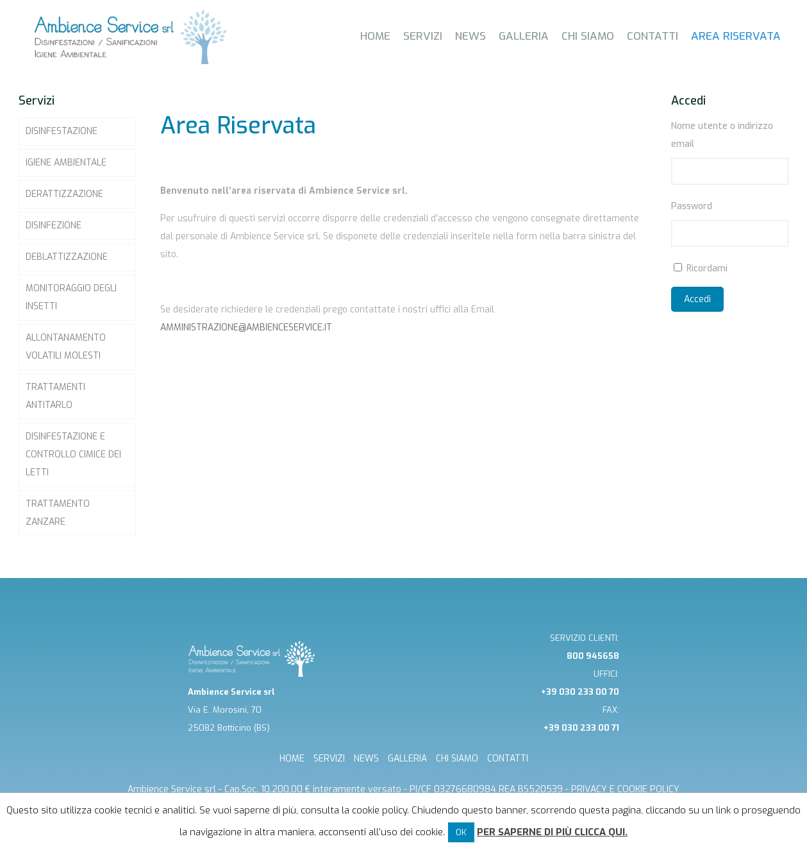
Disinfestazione (61, 131)
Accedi (697, 299)
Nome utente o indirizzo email (722, 135)
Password (691, 206)
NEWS (366, 758)
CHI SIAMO (457, 758)
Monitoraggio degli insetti (71, 297)
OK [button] (461, 832)
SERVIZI (329, 758)
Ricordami (707, 268)
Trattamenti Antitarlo (55, 396)
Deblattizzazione (67, 257)
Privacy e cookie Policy (625, 789)
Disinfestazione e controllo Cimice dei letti (73, 454)
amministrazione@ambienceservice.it (246, 327)
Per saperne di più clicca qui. (552, 832)
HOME (291, 758)
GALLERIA (407, 758)
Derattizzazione (64, 194)
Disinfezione (53, 225)
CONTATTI (507, 758)
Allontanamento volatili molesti (66, 347)
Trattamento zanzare (58, 513)
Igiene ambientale (66, 163)
